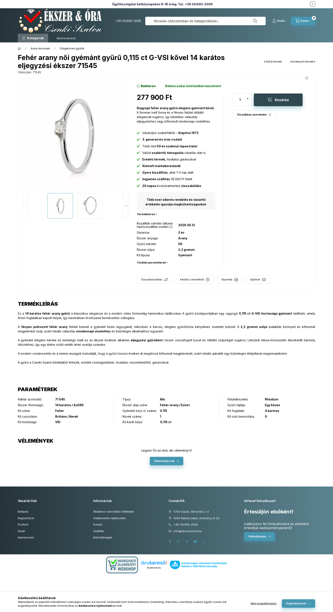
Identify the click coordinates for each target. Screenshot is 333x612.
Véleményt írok (164, 461)
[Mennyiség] (240, 100)
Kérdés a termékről (192, 279)
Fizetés (98, 524)
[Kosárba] (278, 99)
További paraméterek (151, 262)
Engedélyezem (296, 603)
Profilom (23, 524)
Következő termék (302, 61)
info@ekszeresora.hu (188, 531)
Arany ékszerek (40, 48)
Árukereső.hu (154, 567)
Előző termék (274, 61)
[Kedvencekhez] (306, 78)
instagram (178, 541)
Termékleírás (146, 214)
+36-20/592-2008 (128, 21)
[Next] (125, 206)
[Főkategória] (19, 48)
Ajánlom (255, 279)
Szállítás (98, 531)
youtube (195, 541)
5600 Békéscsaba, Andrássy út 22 (196, 518)
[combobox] (205, 21)
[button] (33, 38)
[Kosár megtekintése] (303, 21)
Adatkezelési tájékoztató (109, 518)
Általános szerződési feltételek (113, 511)
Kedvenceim (26, 537)
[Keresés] (255, 21)
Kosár (21, 531)
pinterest (187, 541)
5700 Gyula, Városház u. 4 (191, 511)
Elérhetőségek (102, 537)
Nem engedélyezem (264, 603)
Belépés (23, 511)
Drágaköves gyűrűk (72, 48)
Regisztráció (26, 518)
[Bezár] (312, 4)
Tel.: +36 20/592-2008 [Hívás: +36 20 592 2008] (195, 4)
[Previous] (24, 206)
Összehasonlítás (151, 279)
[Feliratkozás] (254, 114)
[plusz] (247, 97)
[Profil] (279, 21)
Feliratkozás (257, 536)
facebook (170, 541)
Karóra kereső (66, 38)
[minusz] (247, 103)
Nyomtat (227, 279)
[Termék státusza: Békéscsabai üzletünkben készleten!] (193, 86)
